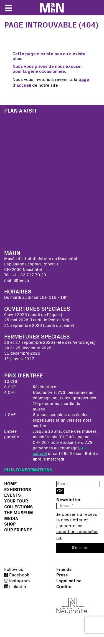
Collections (18, 507)
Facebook (16, 575)
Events (12, 495)
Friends (64, 569)
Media (11, 518)
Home (10, 484)
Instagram (17, 581)
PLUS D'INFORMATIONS (28, 470)
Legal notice (69, 581)
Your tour (16, 501)
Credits (63, 586)
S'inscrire (80, 548)
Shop (10, 524)
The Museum (18, 513)
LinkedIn (15, 586)
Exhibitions (17, 489)
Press (62, 575)
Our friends (18, 530)
